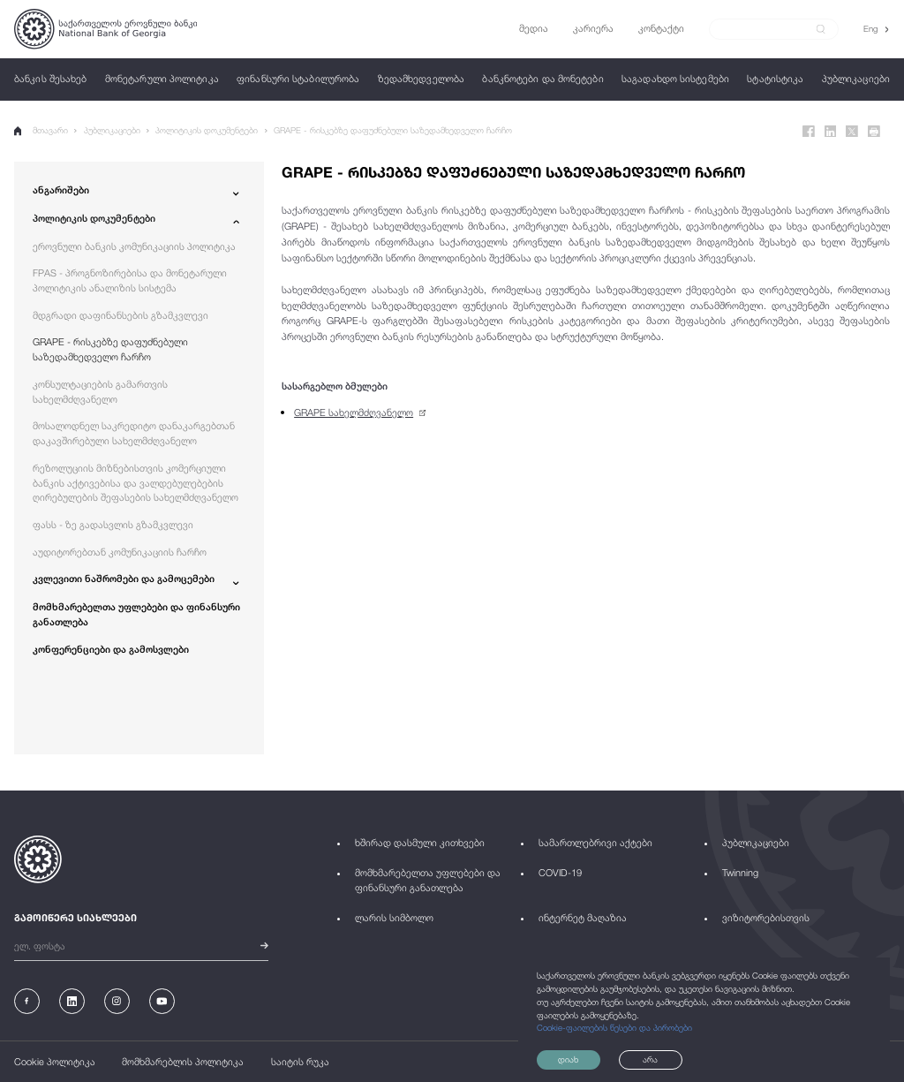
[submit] (821, 29)
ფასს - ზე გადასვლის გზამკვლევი (113, 524)
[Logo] (105, 29)
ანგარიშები (61, 189)
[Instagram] (117, 1001)
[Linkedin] (831, 131)
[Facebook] (808, 131)
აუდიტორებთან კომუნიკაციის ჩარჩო (120, 551)
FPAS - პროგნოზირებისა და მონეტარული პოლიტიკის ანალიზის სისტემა (130, 280)
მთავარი (41, 130)
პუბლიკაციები (112, 130)
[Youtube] (162, 1001)
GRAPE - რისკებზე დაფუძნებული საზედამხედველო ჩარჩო (393, 130)
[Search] (766, 28)
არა (650, 1059)
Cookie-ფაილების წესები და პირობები (614, 1028)
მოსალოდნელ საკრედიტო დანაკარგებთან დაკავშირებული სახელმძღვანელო (134, 433)
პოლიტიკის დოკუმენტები (206, 130)
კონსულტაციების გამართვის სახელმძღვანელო (100, 391)
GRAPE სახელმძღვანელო (353, 412)
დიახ (568, 1059)
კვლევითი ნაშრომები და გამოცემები (124, 578)
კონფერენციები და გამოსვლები (111, 648)
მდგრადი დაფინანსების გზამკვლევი (120, 315)
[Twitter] (852, 131)
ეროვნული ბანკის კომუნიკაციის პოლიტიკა (134, 246)
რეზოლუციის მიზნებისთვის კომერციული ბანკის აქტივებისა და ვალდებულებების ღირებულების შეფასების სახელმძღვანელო (135, 482)
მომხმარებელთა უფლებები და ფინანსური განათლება (136, 614)
